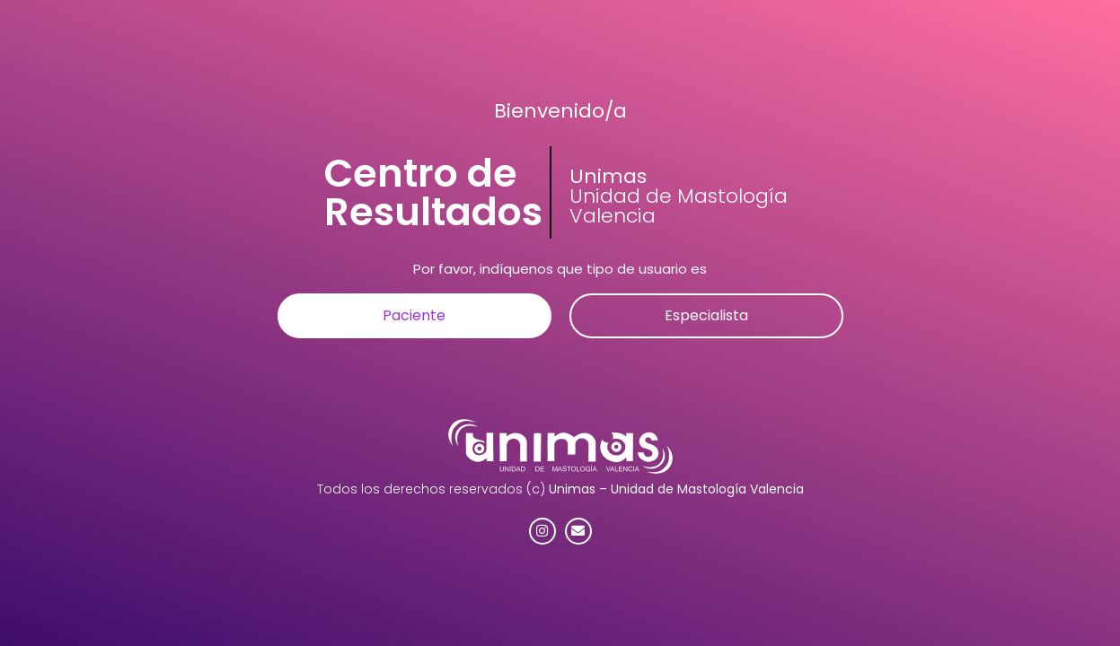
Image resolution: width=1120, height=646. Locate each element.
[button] (414, 315)
